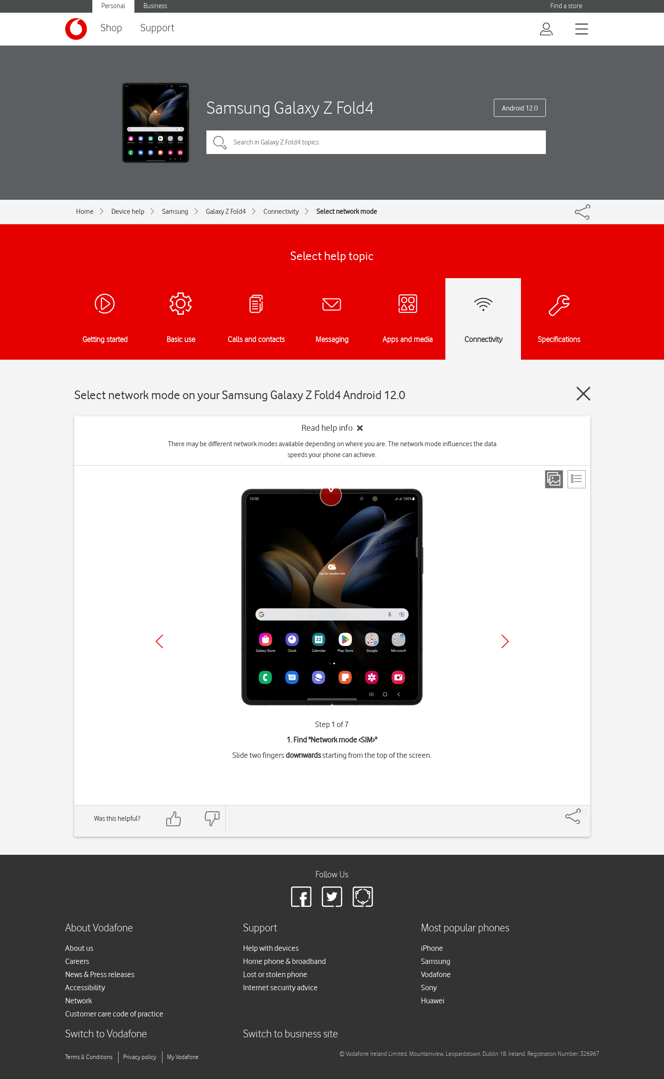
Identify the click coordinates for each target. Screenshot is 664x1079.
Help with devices (271, 948)
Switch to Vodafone (106, 1034)
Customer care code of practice (114, 1013)
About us (79, 948)
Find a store (566, 6)
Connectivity (281, 211)
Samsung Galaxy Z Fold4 (290, 107)
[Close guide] (583, 393)
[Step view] (554, 479)
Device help (127, 211)
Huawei (432, 1000)
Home (85, 211)
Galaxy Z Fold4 (226, 211)
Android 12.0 (520, 108)
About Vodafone (99, 928)
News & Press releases (99, 974)
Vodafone (436, 974)
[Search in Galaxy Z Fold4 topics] (376, 142)
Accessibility (85, 987)
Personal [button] (113, 6)
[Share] (584, 812)
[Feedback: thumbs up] (174, 818)
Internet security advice (280, 987)
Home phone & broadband (284, 961)
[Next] (505, 641)
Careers (77, 961)
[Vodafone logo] (76, 29)
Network (78, 1000)
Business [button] (155, 6)
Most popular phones (465, 928)
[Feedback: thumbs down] (212, 818)
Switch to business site (290, 1034)
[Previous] (159, 641)
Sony (429, 987)
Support (157, 28)
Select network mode (346, 211)
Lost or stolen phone (275, 974)
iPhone (432, 948)
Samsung (175, 211)
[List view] (577, 479)
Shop (111, 28)
